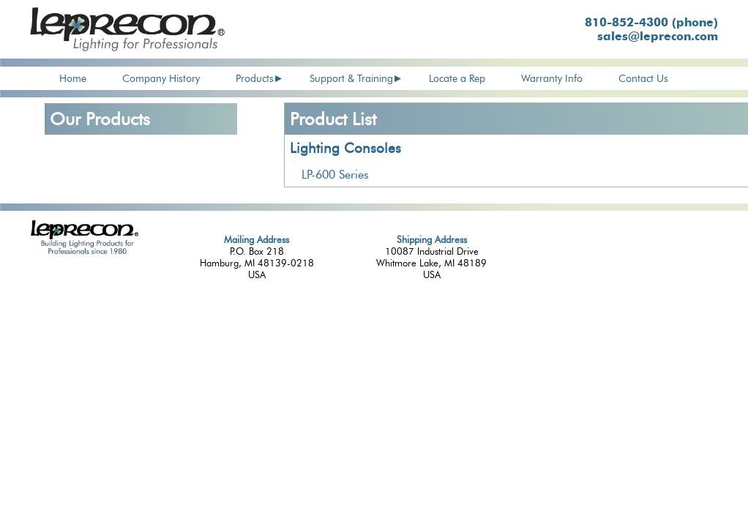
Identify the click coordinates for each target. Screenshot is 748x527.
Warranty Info (552, 78)
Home (72, 78)
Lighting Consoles (345, 148)
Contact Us (643, 78)
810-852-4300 (651, 22)
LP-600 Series (335, 175)
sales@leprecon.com (657, 36)
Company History (161, 78)
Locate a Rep (457, 78)
